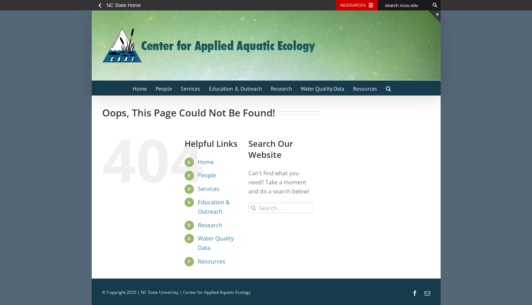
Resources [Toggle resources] (353, 5)
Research (210, 225)
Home (206, 162)
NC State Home (124, 5)
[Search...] (281, 208)
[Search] (253, 208)
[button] (388, 88)
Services (208, 189)
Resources (211, 261)
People (207, 175)
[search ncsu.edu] (404, 5)
